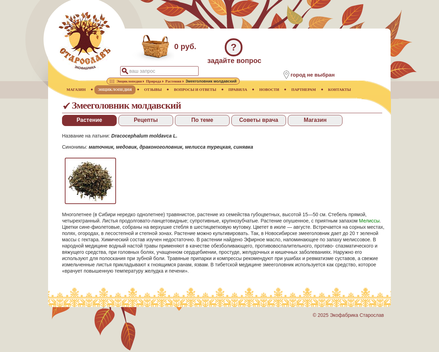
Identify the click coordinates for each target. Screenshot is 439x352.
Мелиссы (369, 221)
